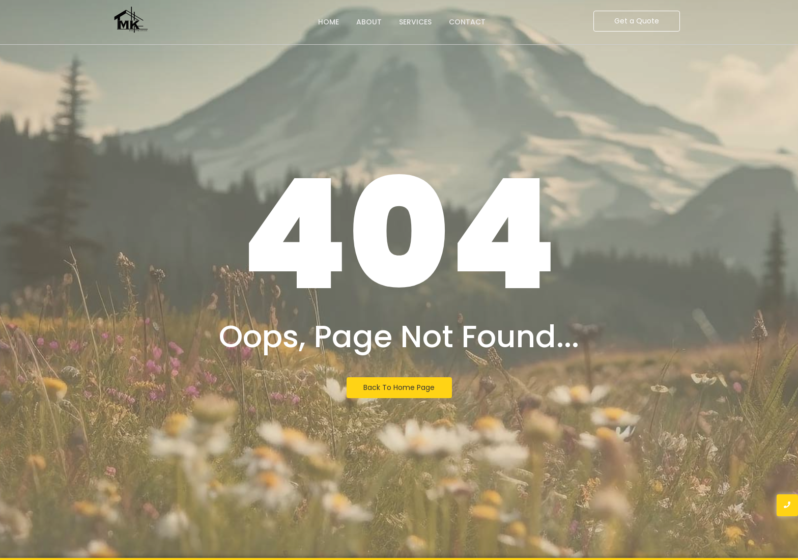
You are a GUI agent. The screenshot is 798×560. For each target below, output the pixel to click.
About (369, 22)
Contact (467, 22)
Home (328, 22)
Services (415, 22)
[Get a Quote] (636, 21)
